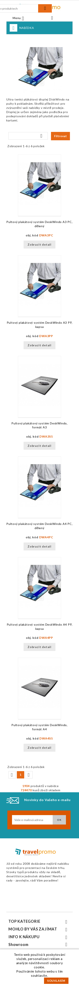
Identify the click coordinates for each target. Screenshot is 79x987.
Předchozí (11, 775)
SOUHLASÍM (56, 980)
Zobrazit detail (39, 244)
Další (28, 775)
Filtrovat (60, 136)
